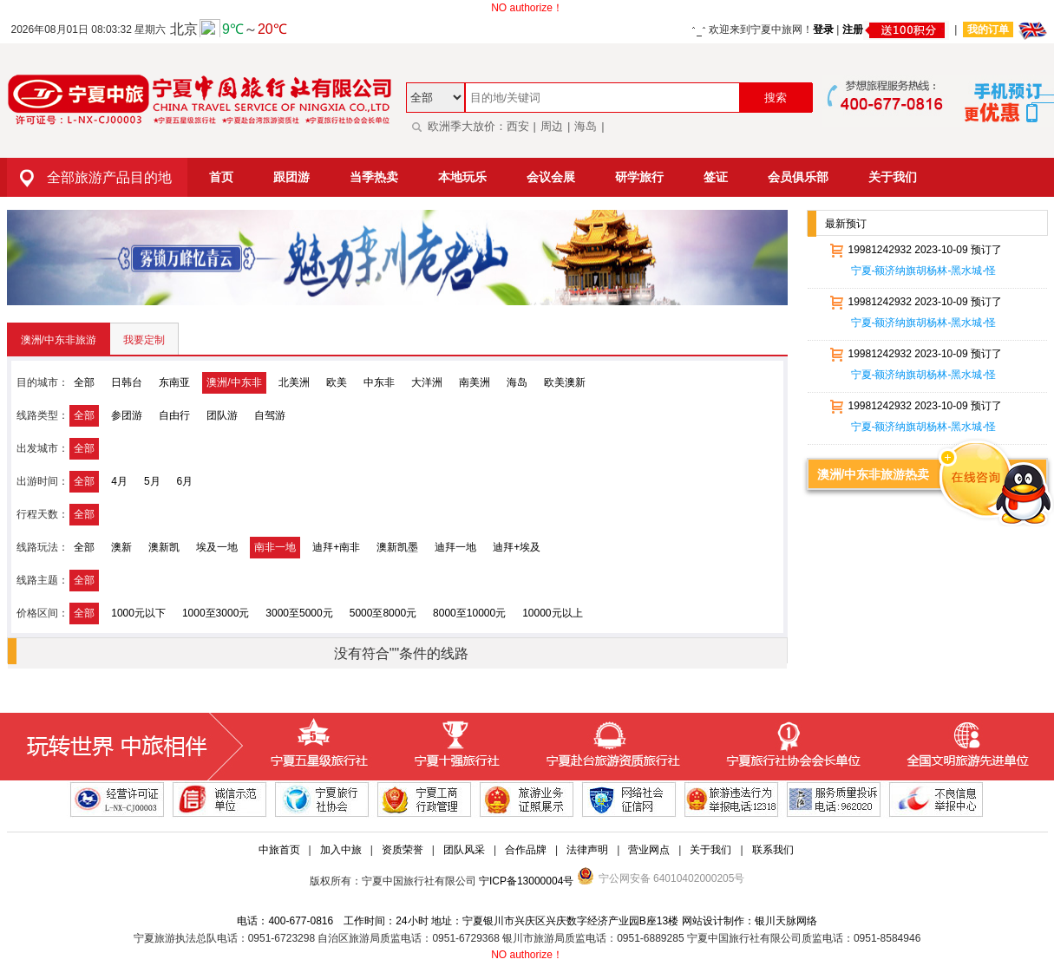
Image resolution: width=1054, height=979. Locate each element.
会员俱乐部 (798, 177)
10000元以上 (552, 613)
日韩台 (126, 382)
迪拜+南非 (336, 547)
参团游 (126, 415)
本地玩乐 (462, 177)
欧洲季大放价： (456, 126)
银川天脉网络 (786, 921)
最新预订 (846, 224)
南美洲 (474, 382)
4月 (119, 481)
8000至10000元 (469, 613)
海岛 (585, 126)
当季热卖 (374, 177)
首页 (221, 177)
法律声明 (587, 850)
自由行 (174, 415)
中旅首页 (279, 850)
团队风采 (464, 850)
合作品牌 (526, 850)
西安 (518, 126)
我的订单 (988, 29)
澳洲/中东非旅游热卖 (873, 474)
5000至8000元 (383, 613)
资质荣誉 (402, 850)
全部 (84, 382)
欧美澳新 (565, 382)
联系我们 (773, 850)
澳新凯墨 (397, 547)
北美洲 (294, 382)
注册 (895, 29)
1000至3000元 (215, 613)
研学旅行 (639, 177)
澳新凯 (164, 547)
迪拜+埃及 (516, 547)
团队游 (222, 415)
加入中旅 (341, 850)
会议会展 (551, 177)
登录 (823, 29)
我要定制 (144, 340)
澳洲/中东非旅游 (58, 340)
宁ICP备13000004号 (526, 881)
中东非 (379, 382)
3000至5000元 (298, 613)
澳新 (121, 547)
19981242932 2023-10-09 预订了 (913, 250)
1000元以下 (138, 613)
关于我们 (892, 177)
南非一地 (275, 547)
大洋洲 (426, 382)
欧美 (336, 382)
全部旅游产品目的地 (89, 177)
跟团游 (291, 177)
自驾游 (269, 415)
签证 (716, 177)
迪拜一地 (455, 547)
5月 (152, 481)
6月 (185, 481)
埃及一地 (217, 547)
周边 (551, 126)
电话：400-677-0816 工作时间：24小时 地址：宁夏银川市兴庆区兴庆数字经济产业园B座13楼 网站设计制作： (495, 921)
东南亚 (174, 382)
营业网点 (649, 850)
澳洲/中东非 (233, 382)
